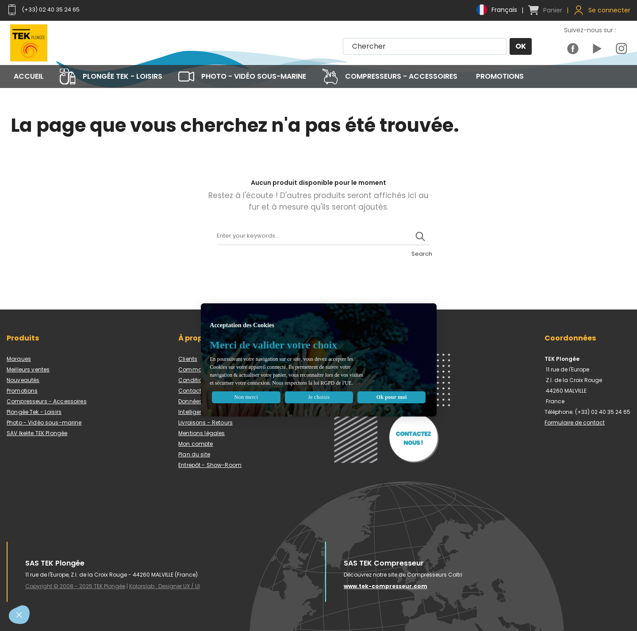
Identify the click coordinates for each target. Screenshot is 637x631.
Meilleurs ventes (28, 369)
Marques (19, 359)
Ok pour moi (373, 387)
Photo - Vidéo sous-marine (44, 422)
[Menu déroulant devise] (491, 9)
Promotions (22, 390)
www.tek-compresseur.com (385, 586)
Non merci (270, 387)
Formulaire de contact (575, 422)
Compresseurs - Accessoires (47, 401)
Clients (187, 359)
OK (520, 47)
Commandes (197, 369)
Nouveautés (23, 380)
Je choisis (321, 387)
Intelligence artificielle (208, 412)
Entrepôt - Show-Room (210, 465)
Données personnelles (208, 401)
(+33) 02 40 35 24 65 (46, 9)
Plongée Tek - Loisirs (34, 412)
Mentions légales (201, 433)
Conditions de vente (206, 380)
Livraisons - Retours (205, 422)
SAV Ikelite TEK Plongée (37, 433)
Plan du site (194, 454)
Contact (189, 390)
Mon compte (195, 443)
